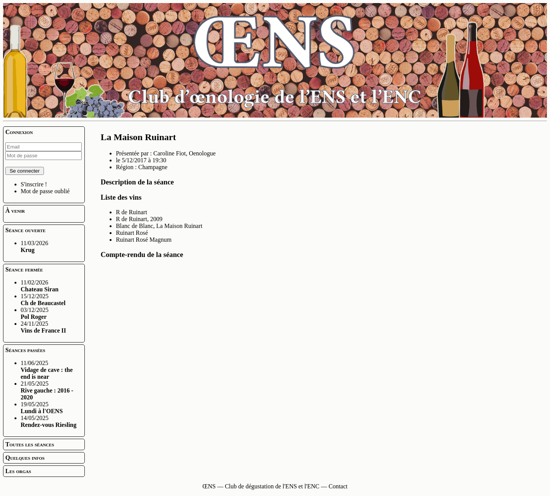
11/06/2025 (47, 370)
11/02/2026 (39, 285)
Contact (338, 486)
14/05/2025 (48, 421)
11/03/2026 (34, 246)
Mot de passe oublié (45, 191)
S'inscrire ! (34, 184)
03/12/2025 (35, 313)
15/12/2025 (43, 299)
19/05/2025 (42, 407)
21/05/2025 (47, 390)
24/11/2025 (43, 327)
